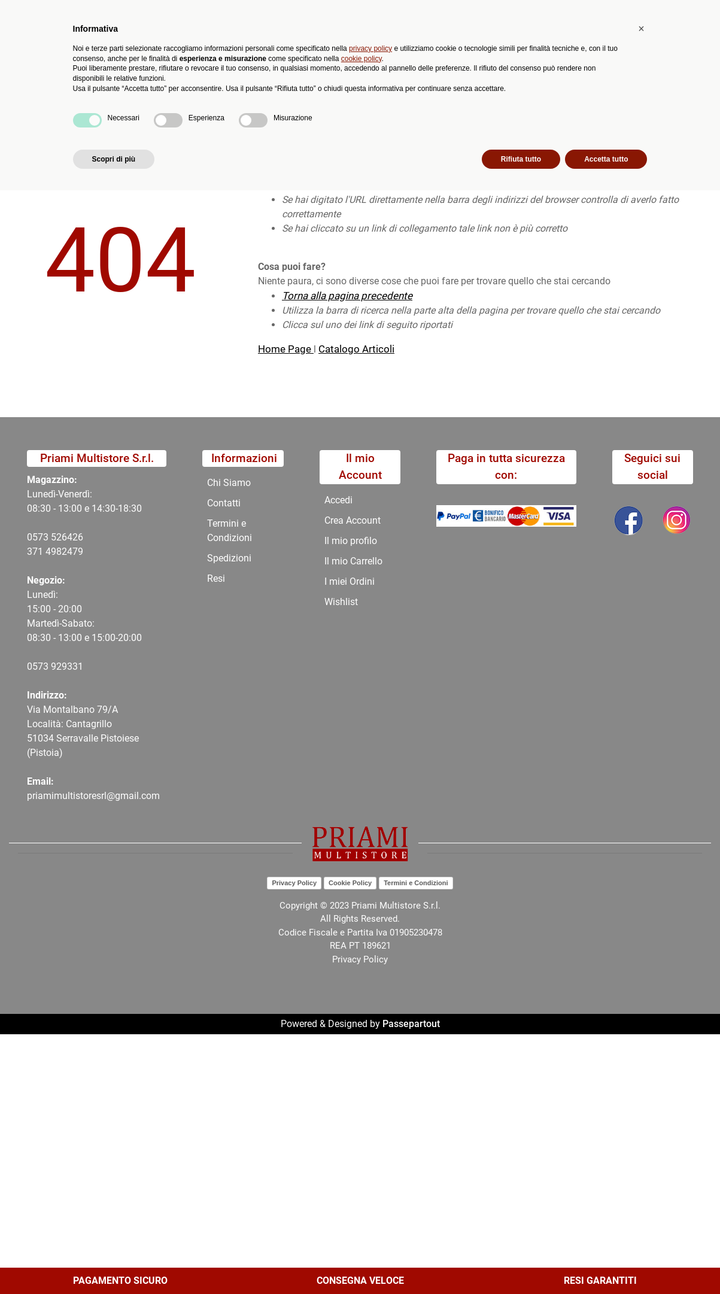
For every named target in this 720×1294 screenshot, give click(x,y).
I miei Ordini (349, 581)
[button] (223, 57)
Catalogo (91, 99)
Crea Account (352, 520)
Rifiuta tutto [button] (521, 1262)
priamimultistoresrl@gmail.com (93, 795)
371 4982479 (55, 551)
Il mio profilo (350, 540)
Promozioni (272, 99)
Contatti (397, 99)
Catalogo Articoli (356, 349)
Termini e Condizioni (229, 530)
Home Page (286, 349)
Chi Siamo (338, 99)
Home (31, 127)
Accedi (338, 500)
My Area (679, 13)
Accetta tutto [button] (606, 1262)
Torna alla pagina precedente (347, 296)
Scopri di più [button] (114, 1262)
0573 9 (41, 666)
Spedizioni (229, 558)
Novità (214, 99)
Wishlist (341, 601)
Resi (216, 578)
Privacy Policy (294, 882)
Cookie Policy (350, 882)
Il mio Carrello (353, 561)
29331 (69, 666)
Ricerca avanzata (291, 57)
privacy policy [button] (370, 1151)
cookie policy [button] (361, 1162)
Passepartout (411, 1023)
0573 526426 (55, 537)
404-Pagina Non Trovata (111, 127)
